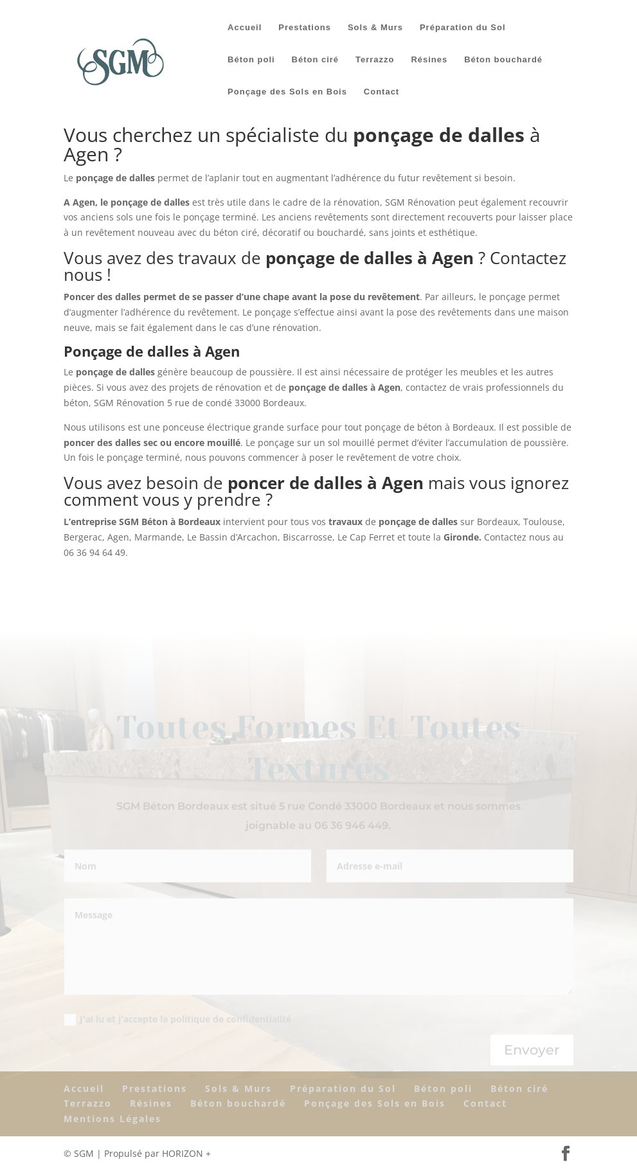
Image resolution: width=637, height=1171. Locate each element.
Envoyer (532, 1050)
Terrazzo (375, 59)
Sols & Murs (375, 27)
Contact (381, 91)
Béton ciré (315, 59)
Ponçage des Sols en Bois (287, 91)
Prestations (304, 27)
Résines (429, 59)
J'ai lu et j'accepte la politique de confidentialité (177, 1020)
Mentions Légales (112, 1119)
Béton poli (251, 59)
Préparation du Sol (463, 27)
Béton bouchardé (503, 59)
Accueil (245, 27)
